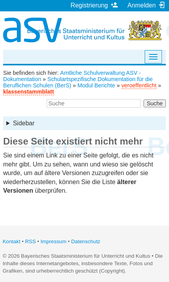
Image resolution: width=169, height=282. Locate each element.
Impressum (53, 241)
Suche (155, 103)
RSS (30, 241)
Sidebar (24, 123)
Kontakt (11, 241)
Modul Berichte (96, 85)
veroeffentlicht (139, 85)
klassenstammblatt (28, 92)
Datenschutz (85, 241)
